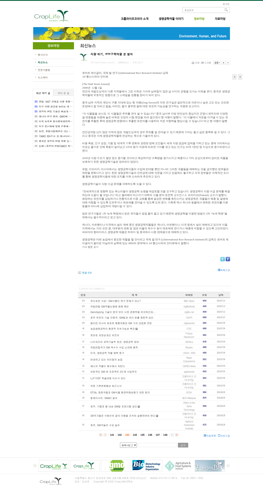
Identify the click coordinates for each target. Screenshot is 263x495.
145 (143, 435)
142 (120, 435)
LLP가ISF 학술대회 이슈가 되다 (108, 378)
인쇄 (196, 62)
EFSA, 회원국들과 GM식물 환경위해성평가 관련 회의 (120, 392)
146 (150, 435)
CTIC (189, 328)
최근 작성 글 (43, 93)
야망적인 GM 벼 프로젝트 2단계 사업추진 (113, 371)
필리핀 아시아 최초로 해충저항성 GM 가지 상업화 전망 (121, 323)
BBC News (189, 301)
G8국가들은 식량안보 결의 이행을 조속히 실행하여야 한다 (122, 415)
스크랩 (206, 62)
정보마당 (199, 18)
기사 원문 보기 (90, 247)
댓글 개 (87, 272)
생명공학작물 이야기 (171, 18)
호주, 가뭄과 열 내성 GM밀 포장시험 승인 (113, 406)
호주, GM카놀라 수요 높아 (105, 425)
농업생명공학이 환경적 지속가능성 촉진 (112, 328)
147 (158, 435)
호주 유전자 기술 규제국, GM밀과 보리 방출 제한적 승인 (121, 317)
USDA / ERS (189, 353)
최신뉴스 (43, 62)
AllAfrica (189, 341)
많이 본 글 (63, 93)
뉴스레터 (43, 77)
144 (135, 435)
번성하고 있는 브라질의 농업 (106, 359)
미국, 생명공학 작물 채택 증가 (107, 353)
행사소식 (43, 54)
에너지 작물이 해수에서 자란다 (107, 366)
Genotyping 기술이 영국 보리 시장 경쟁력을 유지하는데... (122, 312)
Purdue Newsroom (189, 335)
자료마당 (220, 18)
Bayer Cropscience (189, 359)
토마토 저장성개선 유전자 (104, 335)
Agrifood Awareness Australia (189, 425)
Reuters (189, 347)
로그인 (226, 4)
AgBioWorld (189, 306)
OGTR (189, 317)
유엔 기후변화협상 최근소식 (106, 385)
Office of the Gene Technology (189, 406)
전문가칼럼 (44, 70)
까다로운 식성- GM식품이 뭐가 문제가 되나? (115, 301)
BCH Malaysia (189, 398)
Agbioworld (189, 323)
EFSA (189, 392)
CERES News (188, 366)
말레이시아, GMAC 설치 (103, 398)
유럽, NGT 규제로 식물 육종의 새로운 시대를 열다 (67, 101)
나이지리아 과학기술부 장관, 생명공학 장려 (114, 341)
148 (165, 435)
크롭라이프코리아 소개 (134, 18)
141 (112, 435)
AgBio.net (189, 312)
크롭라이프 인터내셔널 (189, 377)
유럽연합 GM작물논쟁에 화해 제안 (109, 306)
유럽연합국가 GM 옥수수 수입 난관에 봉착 (114, 347)
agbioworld (189, 371)
